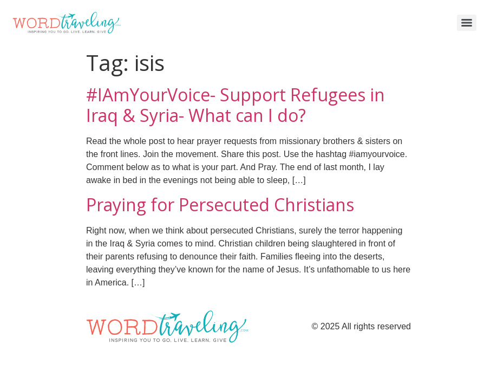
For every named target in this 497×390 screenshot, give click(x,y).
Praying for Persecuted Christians (220, 204)
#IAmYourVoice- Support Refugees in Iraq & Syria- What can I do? (235, 105)
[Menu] (466, 23)
